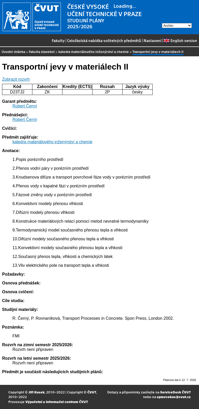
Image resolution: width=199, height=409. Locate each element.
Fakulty (58, 40)
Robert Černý (24, 106)
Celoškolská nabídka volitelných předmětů (104, 40)
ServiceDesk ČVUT (175, 392)
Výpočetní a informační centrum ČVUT (56, 402)
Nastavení (152, 40)
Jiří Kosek (37, 392)
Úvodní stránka (13, 51)
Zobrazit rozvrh (16, 79)
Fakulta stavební (42, 51)
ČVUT (91, 392)
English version (180, 40)
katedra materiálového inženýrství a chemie (93, 51)
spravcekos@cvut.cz (174, 397)
